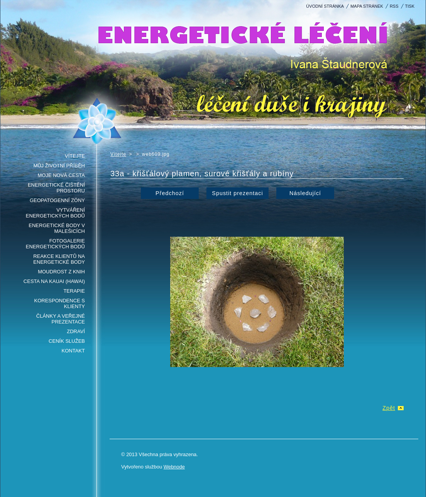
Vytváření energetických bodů (55, 213)
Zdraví (76, 331)
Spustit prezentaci (237, 193)
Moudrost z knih (61, 272)
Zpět (388, 408)
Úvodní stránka (325, 6)
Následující (305, 193)
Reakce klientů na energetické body (59, 259)
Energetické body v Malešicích (57, 228)
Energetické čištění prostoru (56, 188)
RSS (394, 6)
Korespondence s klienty (59, 303)
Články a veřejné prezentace (60, 319)
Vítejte (75, 156)
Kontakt (73, 351)
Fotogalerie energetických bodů (55, 243)
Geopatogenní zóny (57, 200)
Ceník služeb (67, 341)
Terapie (74, 291)
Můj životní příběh (59, 165)
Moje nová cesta (61, 175)
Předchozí (170, 193)
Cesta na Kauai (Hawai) (54, 281)
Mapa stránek (366, 6)
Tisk (409, 6)
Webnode (174, 467)
